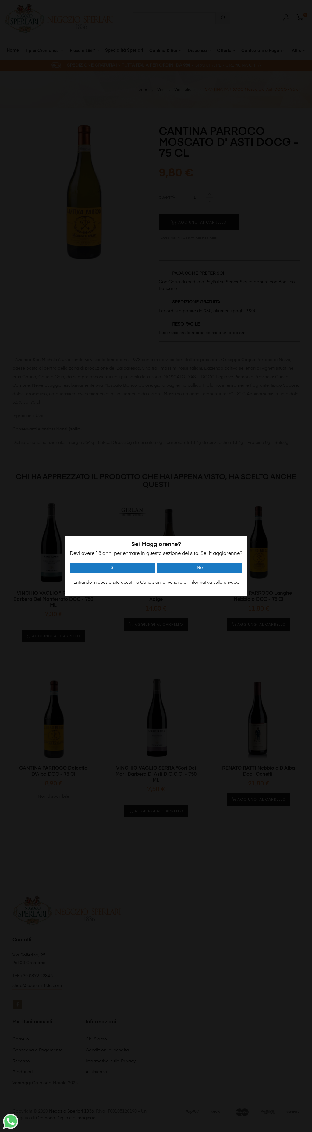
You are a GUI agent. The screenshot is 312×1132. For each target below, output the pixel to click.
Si (112, 568)
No (200, 568)
